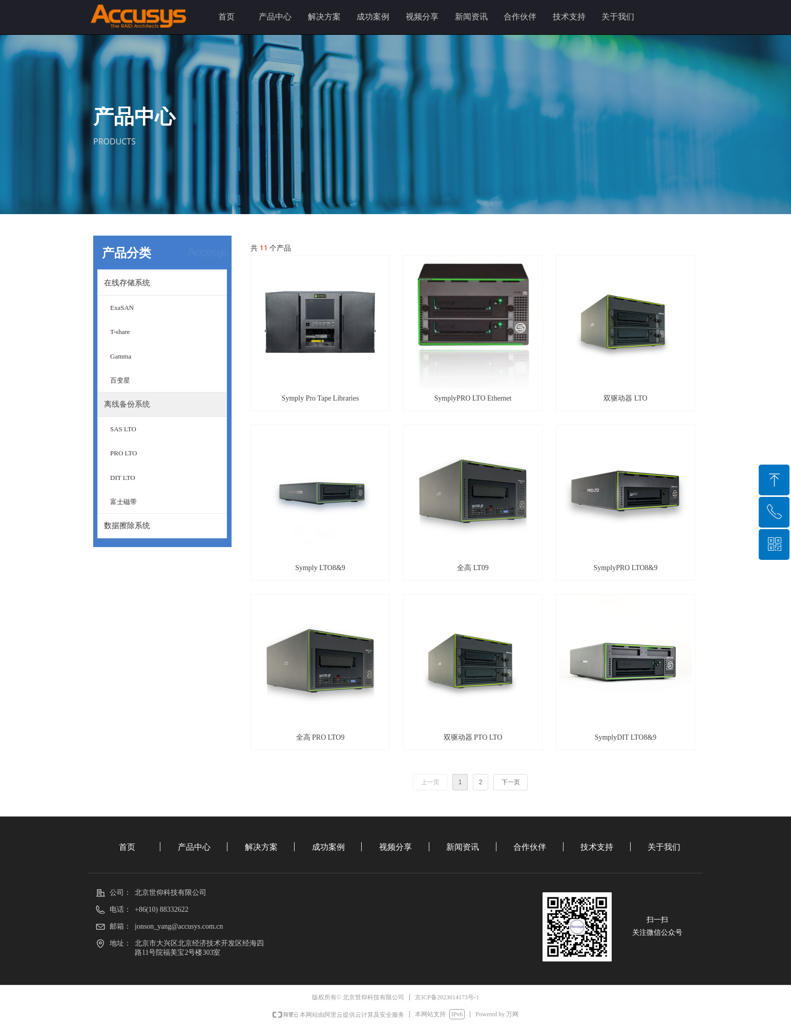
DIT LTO (122, 477)
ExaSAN (122, 307)
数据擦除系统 (127, 525)
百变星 (120, 380)
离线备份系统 (127, 404)
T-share (120, 332)
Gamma (120, 356)
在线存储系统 (127, 283)
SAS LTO (123, 429)
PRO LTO (123, 453)
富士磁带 (123, 502)
